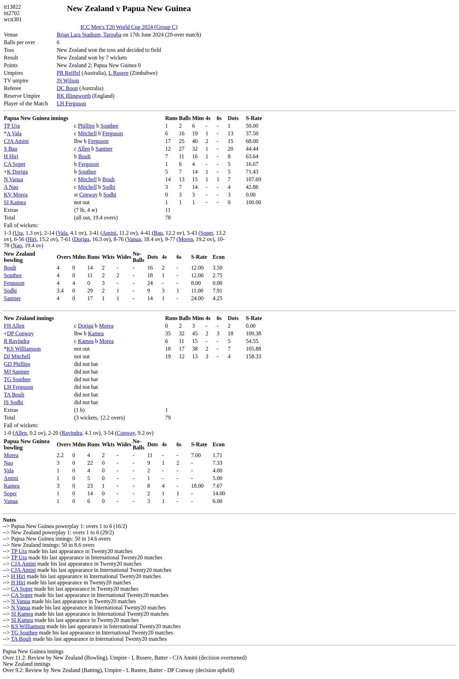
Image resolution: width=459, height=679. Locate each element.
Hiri (32, 239)
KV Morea (16, 195)
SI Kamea (15, 202)
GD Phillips (17, 364)
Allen (84, 149)
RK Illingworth (74, 96)
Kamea (96, 333)
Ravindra (72, 433)
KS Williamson (24, 349)
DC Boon (67, 88)
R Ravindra (16, 341)
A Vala (14, 133)
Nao (17, 245)
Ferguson (112, 133)
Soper (206, 233)
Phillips (86, 126)
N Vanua (13, 179)
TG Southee (17, 379)
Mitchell (87, 133)
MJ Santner (16, 372)
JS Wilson (68, 80)
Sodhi (108, 187)
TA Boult (14, 395)
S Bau (10, 149)
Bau (158, 233)
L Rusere (118, 73)
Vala (62, 233)
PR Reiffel (68, 73)
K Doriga (17, 172)
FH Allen (14, 326)
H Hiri (11, 156)
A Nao (11, 187)
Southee (109, 126)
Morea (185, 239)
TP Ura (12, 126)
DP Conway (20, 333)
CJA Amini (16, 141)
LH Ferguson (71, 103)
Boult (84, 156)
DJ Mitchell (17, 356)
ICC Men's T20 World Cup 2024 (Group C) (128, 27)
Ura (19, 233)
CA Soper (15, 164)
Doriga (81, 239)
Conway (88, 195)
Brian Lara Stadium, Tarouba (89, 35)
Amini (109, 233)
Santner (104, 149)
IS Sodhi (13, 402)
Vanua (134, 239)
